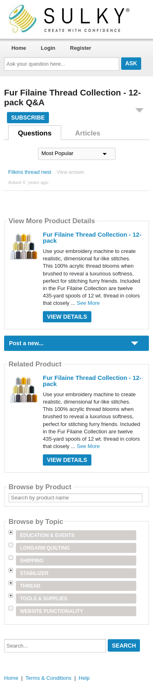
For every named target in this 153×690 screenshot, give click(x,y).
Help (84, 678)
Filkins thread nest (29, 172)
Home (18, 48)
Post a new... (26, 343)
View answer (70, 172)
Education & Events (47, 535)
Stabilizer (34, 573)
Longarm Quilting (45, 548)
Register (80, 48)
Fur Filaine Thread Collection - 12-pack (92, 237)
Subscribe (27, 117)
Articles (87, 133)
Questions (35, 133)
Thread (30, 586)
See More (88, 303)
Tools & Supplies (43, 598)
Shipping (31, 561)
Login (48, 48)
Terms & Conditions (48, 678)
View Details (67, 316)
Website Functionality (51, 611)
